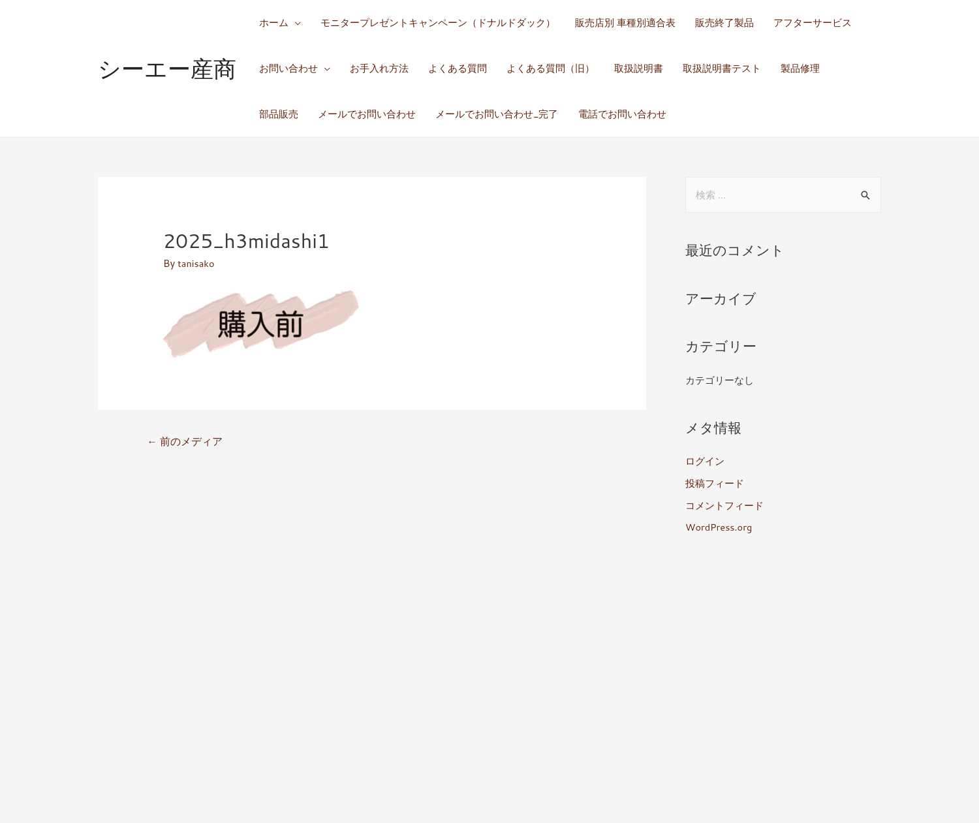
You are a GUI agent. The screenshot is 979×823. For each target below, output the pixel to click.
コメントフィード (724, 505)
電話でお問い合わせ (622, 114)
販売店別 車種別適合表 (625, 22)
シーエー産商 (167, 68)
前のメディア (185, 442)
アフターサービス (812, 22)
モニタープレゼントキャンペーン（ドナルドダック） (437, 22)
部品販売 (278, 114)
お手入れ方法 (379, 68)
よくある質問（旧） (550, 68)
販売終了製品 (724, 22)
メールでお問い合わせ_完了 (497, 114)
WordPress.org (719, 527)
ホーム (273, 22)
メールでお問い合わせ (367, 114)
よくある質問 (457, 68)
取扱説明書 (638, 68)
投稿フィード (714, 483)
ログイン (704, 461)
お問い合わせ (288, 68)
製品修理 (800, 68)
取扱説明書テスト (722, 68)
